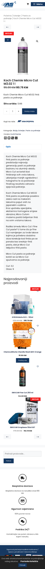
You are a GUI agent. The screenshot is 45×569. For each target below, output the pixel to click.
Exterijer (17, 15)
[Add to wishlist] (8, 40)
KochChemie (16, 134)
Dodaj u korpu (29, 111)
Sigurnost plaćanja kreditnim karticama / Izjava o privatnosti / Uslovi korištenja (22, 550)
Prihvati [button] (22, 565)
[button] (37, 41)
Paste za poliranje (33, 130)
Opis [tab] (8, 146)
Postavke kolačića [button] (29, 561)
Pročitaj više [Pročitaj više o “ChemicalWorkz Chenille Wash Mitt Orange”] (22, 360)
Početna (8, 15)
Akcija (15, 130)
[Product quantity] (13, 111)
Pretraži (8, 461)
